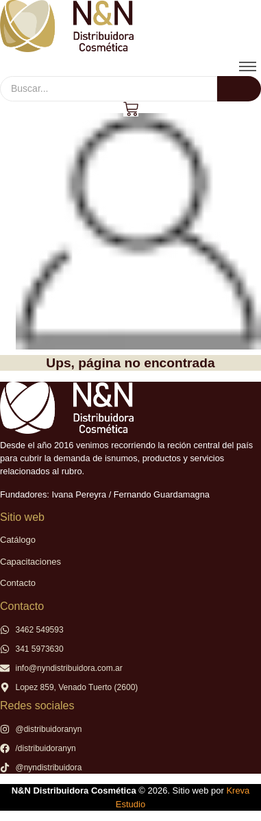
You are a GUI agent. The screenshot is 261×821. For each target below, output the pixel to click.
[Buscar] (108, 88)
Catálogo (18, 540)
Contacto (18, 583)
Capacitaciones (30, 561)
